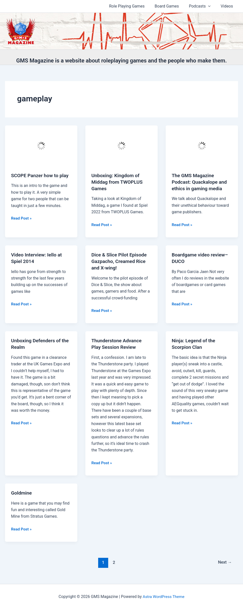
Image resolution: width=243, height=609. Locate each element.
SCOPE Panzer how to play (41, 175)
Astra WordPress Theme (163, 596)
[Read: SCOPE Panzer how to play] (41, 145)
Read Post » (21, 218)
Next (224, 562)
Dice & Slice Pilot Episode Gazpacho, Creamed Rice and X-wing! (120, 261)
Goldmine (22, 493)
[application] (211, 6)
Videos (228, 6)
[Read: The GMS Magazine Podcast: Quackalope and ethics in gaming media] (202, 145)
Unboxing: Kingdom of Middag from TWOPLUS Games (118, 181)
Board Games (172, 6)
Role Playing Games (134, 6)
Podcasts (203, 6)
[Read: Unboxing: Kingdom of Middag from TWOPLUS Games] (121, 145)
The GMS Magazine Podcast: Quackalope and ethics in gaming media (200, 181)
